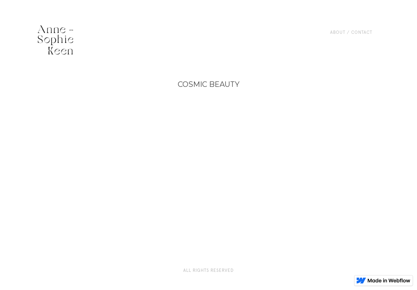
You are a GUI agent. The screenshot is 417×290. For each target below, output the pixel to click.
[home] (55, 40)
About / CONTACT (351, 32)
